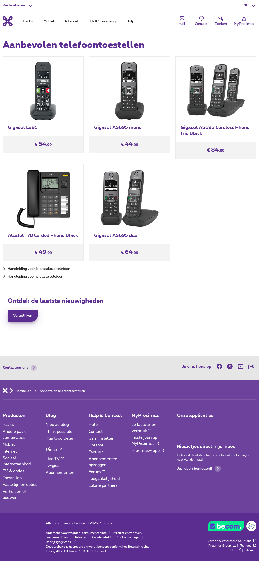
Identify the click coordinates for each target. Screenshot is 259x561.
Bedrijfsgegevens (61, 542)
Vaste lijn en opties (20, 485)
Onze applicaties (195, 415)
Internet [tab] (72, 21)
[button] (249, 6)
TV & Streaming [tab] (103, 21)
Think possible (59, 431)
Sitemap (250, 550)
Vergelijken (22, 315)
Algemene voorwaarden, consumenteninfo (76, 532)
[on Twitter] (230, 366)
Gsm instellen (101, 438)
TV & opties (14, 471)
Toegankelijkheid (104, 479)
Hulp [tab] (130, 21)
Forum (97, 472)
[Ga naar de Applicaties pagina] (181, 426)
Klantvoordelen (60, 438)
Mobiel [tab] (49, 21)
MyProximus (145, 415)
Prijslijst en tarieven (127, 532)
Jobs (235, 550)
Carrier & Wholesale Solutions (232, 541)
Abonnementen (60, 473)
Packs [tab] (28, 21)
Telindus (248, 545)
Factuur (96, 452)
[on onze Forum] (251, 366)
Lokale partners (103, 485)
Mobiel (9, 444)
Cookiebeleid (101, 537)
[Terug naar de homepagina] (8, 21)
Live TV (55, 459)
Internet (10, 451)
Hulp (93, 425)
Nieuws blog (57, 425)
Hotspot (96, 445)
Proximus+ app (148, 450)
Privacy (80, 537)
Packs (8, 425)
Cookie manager (128, 537)
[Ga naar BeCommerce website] (232, 527)
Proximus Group (222, 545)
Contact (96, 431)
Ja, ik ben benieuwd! (199, 469)
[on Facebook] (221, 366)
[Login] (244, 21)
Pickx (54, 449)
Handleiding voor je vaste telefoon (35, 276)
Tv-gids (52, 466)
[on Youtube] (240, 366)
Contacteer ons (20, 368)
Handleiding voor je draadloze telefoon (39, 269)
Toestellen (12, 478)
